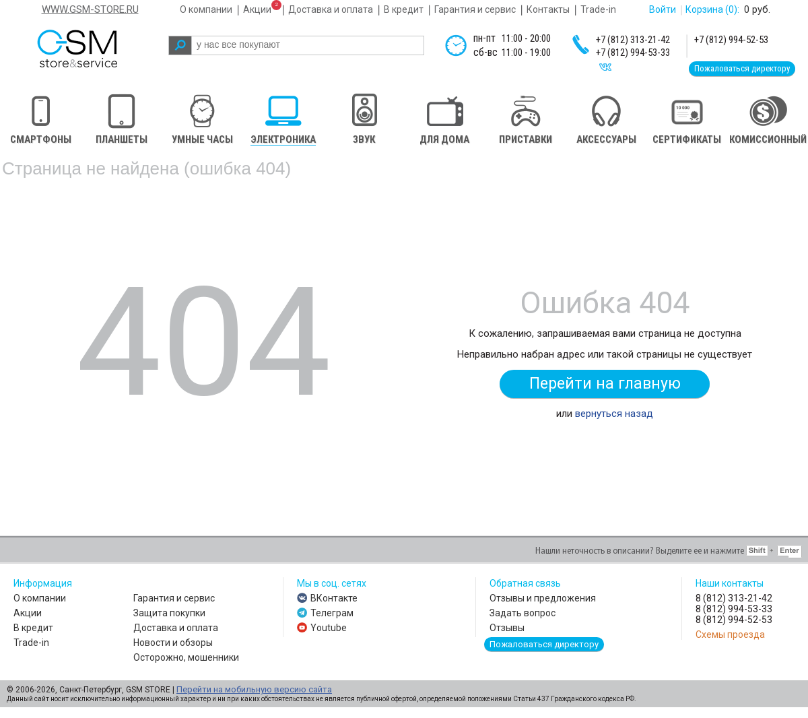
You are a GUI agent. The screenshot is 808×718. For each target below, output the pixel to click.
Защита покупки (169, 613)
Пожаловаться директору (742, 68)
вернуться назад (614, 413)
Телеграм (332, 613)
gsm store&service (95, 48)
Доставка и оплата (330, 9)
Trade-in (598, 9)
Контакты (548, 9)
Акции (257, 9)
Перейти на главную (605, 383)
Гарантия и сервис (475, 9)
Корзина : (712, 9)
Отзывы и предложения (543, 598)
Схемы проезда (730, 634)
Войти (662, 9)
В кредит (404, 9)
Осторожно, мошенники (186, 657)
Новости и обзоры (173, 642)
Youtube (328, 627)
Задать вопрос (523, 613)
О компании (206, 9)
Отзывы (507, 627)
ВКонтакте (334, 598)
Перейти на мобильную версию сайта (254, 689)
